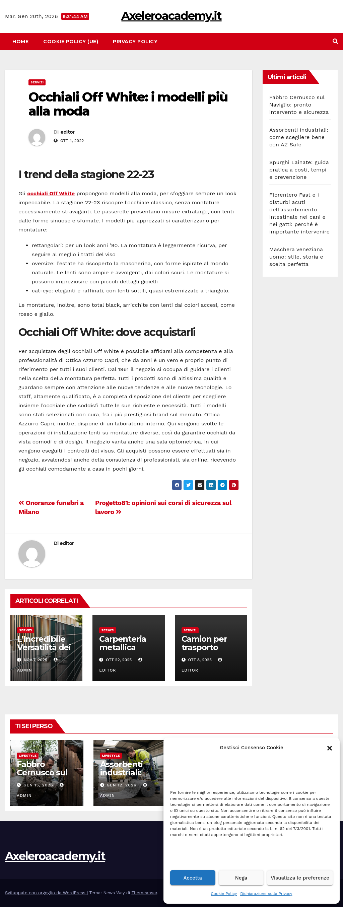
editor (67, 132)
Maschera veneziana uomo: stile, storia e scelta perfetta (296, 256)
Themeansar (144, 892)
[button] (329, 747)
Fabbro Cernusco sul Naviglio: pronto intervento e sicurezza (299, 104)
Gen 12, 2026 (121, 785)
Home (20, 42)
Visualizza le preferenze (300, 878)
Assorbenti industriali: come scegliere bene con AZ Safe (298, 137)
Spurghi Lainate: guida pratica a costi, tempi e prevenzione (299, 169)
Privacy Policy (135, 42)
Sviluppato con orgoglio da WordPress (46, 892)
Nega (241, 878)
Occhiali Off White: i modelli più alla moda (127, 104)
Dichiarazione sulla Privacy (266, 893)
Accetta (192, 878)
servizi (37, 82)
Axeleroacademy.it (171, 16)
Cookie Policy (224, 893)
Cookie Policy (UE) (70, 42)
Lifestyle (28, 755)
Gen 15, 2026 (38, 785)
